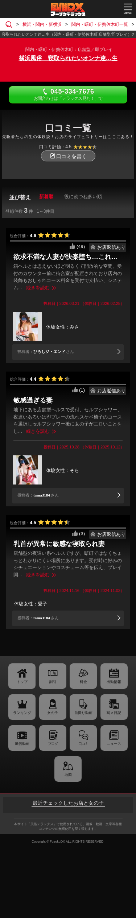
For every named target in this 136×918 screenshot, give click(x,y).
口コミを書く (68, 156)
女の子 (52, 713)
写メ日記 (114, 713)
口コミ (83, 744)
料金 (83, 682)
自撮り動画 (83, 713)
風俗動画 (22, 744)
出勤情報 (114, 682)
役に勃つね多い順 (83, 196)
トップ (22, 682)
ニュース (114, 744)
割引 (52, 682)
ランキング (22, 713)
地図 (68, 775)
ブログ (53, 744)
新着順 (46, 196)
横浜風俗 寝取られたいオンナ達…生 (68, 58)
